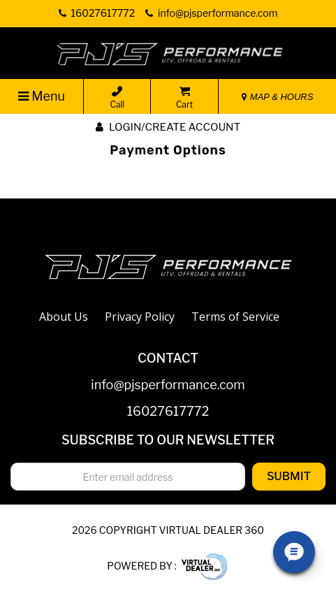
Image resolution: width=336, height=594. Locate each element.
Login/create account (168, 127)
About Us (63, 316)
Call (117, 98)
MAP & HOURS (277, 97)
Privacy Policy (140, 316)
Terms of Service (235, 316)
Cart (184, 98)
